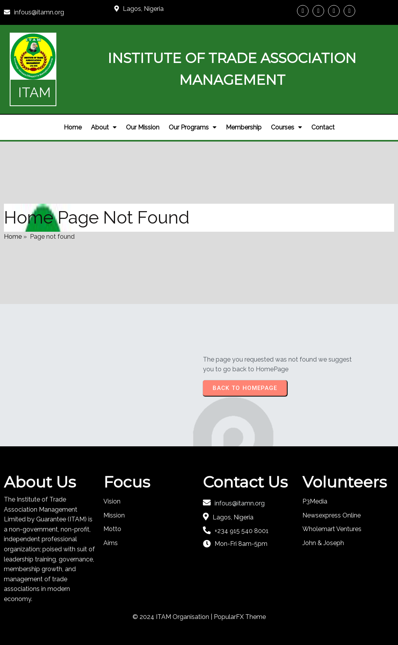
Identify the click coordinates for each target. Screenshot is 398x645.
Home (13, 236)
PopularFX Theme (240, 617)
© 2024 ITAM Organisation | (173, 617)
